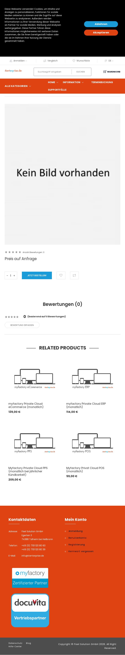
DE (110, 60)
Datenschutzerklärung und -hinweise (24, 47)
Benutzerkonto (78, 538)
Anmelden (21, 60)
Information (74, 82)
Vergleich (50, 60)
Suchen (80, 71)
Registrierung (77, 544)
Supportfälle (57, 89)
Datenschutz (15, 643)
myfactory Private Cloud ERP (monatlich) (86, 405)
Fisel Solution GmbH (86, 644)
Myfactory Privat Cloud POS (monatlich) (85, 470)
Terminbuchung (102, 82)
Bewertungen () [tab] (62, 304)
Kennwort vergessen (81, 551)
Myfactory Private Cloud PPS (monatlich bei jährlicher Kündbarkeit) (28, 471)
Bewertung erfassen (22, 325)
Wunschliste (81, 60)
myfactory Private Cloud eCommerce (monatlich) (26, 405)
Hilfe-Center (15, 647)
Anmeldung (76, 531)
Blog (28, 643)
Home (54, 82)
